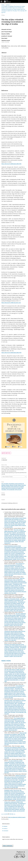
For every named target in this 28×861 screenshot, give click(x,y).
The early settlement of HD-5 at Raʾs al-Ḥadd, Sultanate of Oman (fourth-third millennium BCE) (15, 615)
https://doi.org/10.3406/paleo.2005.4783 (11, 163)
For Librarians (5, 830)
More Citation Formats (7, 476)
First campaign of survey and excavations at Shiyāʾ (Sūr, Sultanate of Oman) (14, 565)
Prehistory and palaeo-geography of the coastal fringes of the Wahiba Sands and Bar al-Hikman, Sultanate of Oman (15, 646)
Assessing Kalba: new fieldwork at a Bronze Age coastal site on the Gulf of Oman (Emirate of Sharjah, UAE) (15, 702)
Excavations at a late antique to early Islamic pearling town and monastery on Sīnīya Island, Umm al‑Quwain (15, 519)
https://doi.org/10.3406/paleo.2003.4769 (11, 352)
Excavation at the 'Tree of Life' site (13, 790)
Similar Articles (6, 661)
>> (14, 814)
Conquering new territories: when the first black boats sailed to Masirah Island (14, 632)
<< (2, 814)
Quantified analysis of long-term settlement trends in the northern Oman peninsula (15, 802)
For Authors (4, 828)
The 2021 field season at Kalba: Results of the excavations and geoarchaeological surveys (14, 671)
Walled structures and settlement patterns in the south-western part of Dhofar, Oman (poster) (15, 747)
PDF (5, 453)
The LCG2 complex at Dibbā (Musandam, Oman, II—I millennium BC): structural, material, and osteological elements (15, 532)
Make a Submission (7, 845)
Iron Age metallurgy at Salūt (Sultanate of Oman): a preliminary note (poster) (14, 762)
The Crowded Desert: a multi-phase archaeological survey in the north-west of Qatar (14, 719)
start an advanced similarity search (16, 817)
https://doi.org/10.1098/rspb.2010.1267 (11, 302)
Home (2, 5)
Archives (8, 5)
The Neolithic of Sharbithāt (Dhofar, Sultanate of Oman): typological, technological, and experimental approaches (15, 600)
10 (12, 814)
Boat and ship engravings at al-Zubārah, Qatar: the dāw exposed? (15, 734)
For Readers (4, 826)
